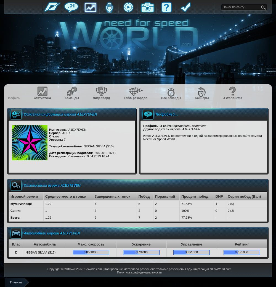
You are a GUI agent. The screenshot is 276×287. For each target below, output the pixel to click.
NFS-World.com (91, 269)
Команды (72, 98)
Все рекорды (171, 98)
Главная (52, 11)
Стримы (128, 11)
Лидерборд (101, 98)
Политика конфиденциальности (139, 272)
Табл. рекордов (135, 98)
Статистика (90, 11)
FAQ (166, 11)
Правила (185, 11)
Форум (71, 11)
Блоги (109, 11)
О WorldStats (232, 98)
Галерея (147, 11)
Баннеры (202, 98)
